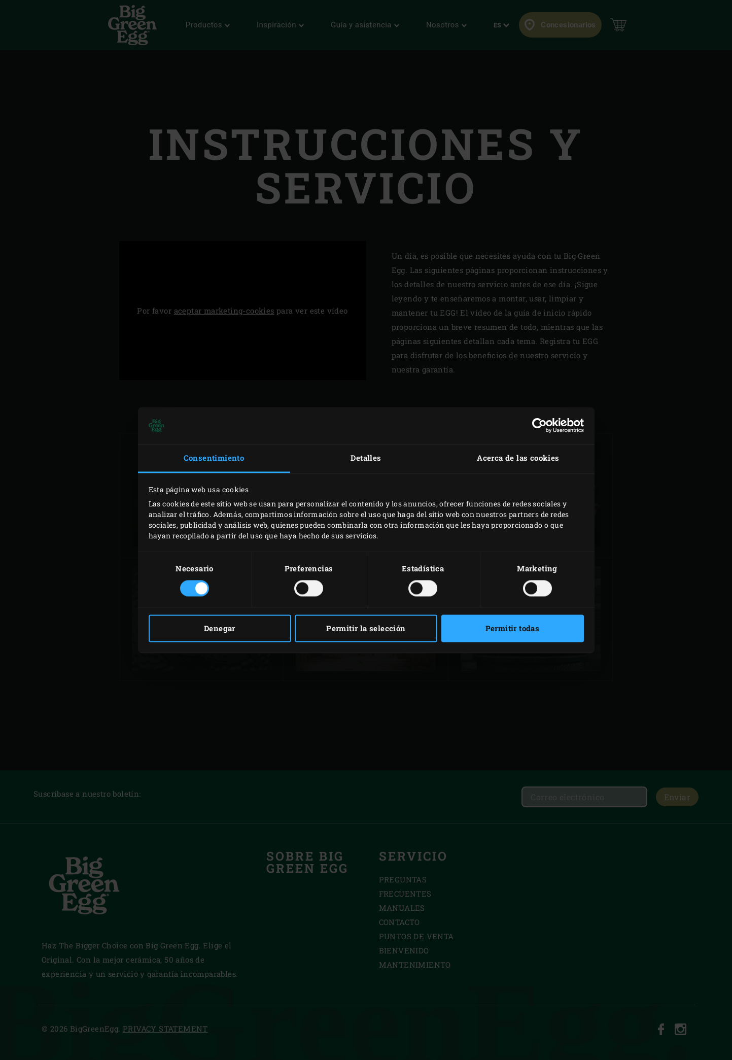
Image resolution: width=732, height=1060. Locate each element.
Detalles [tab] (366, 458)
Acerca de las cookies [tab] (518, 458)
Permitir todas (512, 628)
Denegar (219, 628)
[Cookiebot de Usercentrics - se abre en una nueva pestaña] (539, 425)
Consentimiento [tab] (214, 458)
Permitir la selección (365, 628)
